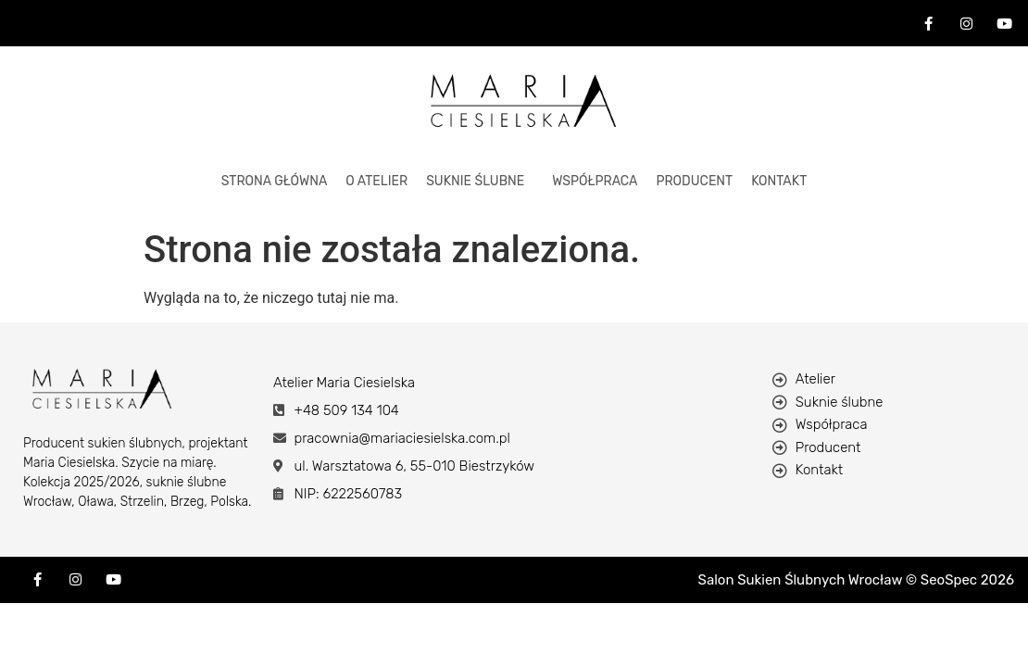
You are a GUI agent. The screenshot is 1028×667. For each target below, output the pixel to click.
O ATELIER (376, 181)
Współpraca (594, 181)
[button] (480, 181)
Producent (694, 181)
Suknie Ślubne (475, 181)
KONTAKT (779, 181)
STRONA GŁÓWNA (274, 181)
